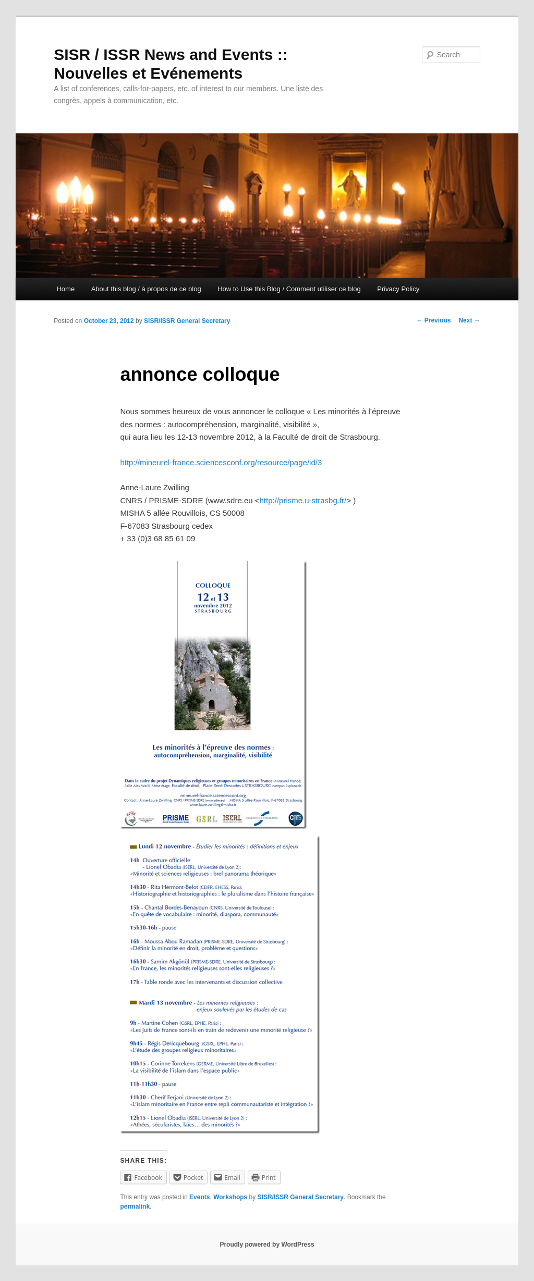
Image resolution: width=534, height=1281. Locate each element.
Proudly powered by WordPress (267, 1244)
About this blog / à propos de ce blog (146, 289)
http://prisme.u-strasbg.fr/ (303, 500)
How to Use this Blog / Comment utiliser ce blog (289, 289)
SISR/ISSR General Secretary (187, 321)
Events (199, 1197)
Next (469, 320)
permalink (135, 1206)
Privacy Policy (398, 289)
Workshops (230, 1197)
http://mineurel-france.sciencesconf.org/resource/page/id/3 (221, 462)
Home (65, 289)
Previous (433, 320)
